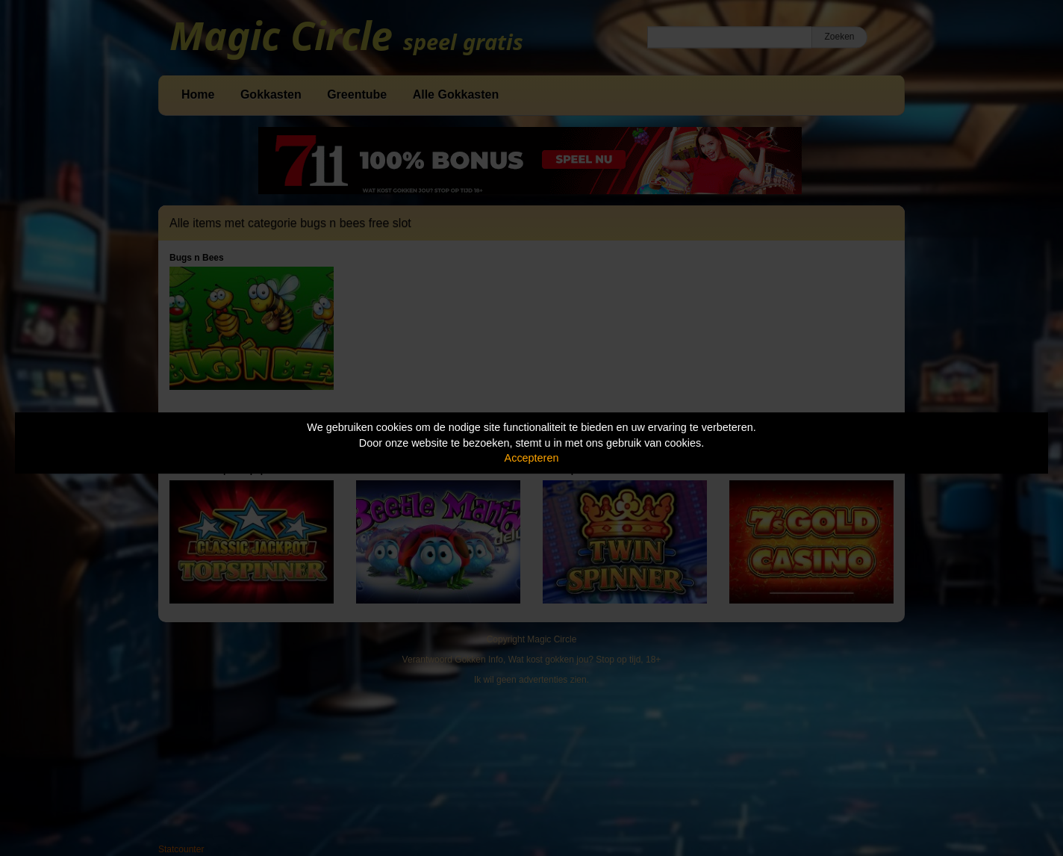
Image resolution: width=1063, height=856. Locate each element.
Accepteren (532, 458)
